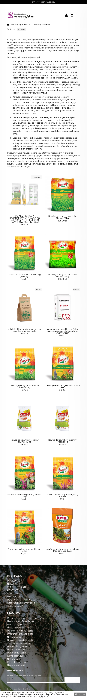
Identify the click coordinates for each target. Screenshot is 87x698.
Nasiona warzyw (16, 644)
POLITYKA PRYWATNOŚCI (21, 607)
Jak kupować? (15, 613)
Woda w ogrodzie (16, 631)
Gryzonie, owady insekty (20, 647)
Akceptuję (80, 694)
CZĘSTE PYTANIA (16, 594)
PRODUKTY (13, 588)
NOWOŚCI (13, 591)
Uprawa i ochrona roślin (20, 638)
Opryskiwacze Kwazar (19, 650)
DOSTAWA (13, 600)
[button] (21, 29)
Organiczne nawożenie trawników (25, 625)
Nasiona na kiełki (16, 672)
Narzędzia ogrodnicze (19, 653)
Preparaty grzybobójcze (20, 641)
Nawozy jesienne (42, 24)
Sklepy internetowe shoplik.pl (18, 689)
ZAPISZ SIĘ (72, 680)
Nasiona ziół (13, 666)
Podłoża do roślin (16, 660)
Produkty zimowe (17, 669)
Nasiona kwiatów (16, 657)
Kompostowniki (15, 663)
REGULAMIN (14, 604)
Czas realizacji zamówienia (21, 610)
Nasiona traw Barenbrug (20, 628)
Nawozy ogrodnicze (20, 24)
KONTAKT (12, 597)
